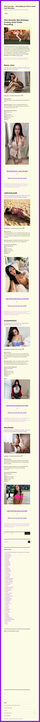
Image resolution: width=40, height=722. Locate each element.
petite (21, 59)
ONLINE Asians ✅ (7, 707)
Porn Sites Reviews (8, 713)
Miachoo (7, 559)
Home (5, 702)
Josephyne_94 (8, 603)
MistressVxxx (8, 620)
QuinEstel (7, 615)
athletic (12, 184)
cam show (20, 312)
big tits (11, 312)
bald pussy (15, 184)
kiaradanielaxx (8, 571)
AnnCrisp (7, 572)
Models (19, 183)
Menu (6, 13)
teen (5, 526)
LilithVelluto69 (10, 193)
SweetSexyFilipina (9, 580)
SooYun (6, 613)
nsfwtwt (22, 185)
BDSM (19, 184)
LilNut (6, 622)
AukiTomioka (8, 563)
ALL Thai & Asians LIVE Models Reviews (12, 705)
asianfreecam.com (7, 184)
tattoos (16, 421)
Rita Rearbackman (7, 183)
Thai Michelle (25, 59)
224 (12, 533)
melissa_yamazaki (9, 581)
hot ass (13, 185)
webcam (16, 314)
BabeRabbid (7, 565)
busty (14, 312)
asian (27, 183)
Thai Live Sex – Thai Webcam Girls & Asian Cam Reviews (13, 718)
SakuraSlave (7, 597)
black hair (21, 184)
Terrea (6, 585)
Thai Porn (8, 59)
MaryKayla (8, 427)
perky (19, 525)
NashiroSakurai (8, 590)
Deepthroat (10, 185)
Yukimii (6, 591)
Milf (26, 313)
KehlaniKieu (7, 562)
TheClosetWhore (8, 582)
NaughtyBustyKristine (9, 619)
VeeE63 (6, 566)
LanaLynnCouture (8, 596)
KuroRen (7, 607)
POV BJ (25, 185)
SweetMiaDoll (10, 321)
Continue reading (19, 55)
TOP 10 (5, 710)
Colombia (25, 312)
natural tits (16, 185)
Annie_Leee (7, 612)
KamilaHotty (7, 609)
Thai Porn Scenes (13, 59)
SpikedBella (7, 594)
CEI (6, 185)
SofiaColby (7, 601)
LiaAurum (7, 606)
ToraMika (7, 561)
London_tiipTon (8, 593)
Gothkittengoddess (9, 578)
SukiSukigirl (7, 574)
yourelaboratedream (9, 587)
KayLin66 (7, 610)
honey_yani (7, 575)
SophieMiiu (7, 577)
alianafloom (23, 183)
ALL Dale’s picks (7, 715)
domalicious (7, 584)
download (18, 59)
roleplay (13, 314)
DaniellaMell (7, 569)
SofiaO (6, 623)
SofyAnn (7, 604)
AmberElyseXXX (8, 617)
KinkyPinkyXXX (8, 598)
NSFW (19, 185)
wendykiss (7, 616)
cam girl (25, 184)
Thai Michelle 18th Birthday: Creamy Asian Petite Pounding (16, 22)
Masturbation (23, 313)
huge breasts (13, 313)
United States (20, 421)
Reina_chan (9, 65)
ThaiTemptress (8, 588)
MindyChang (7, 600)
